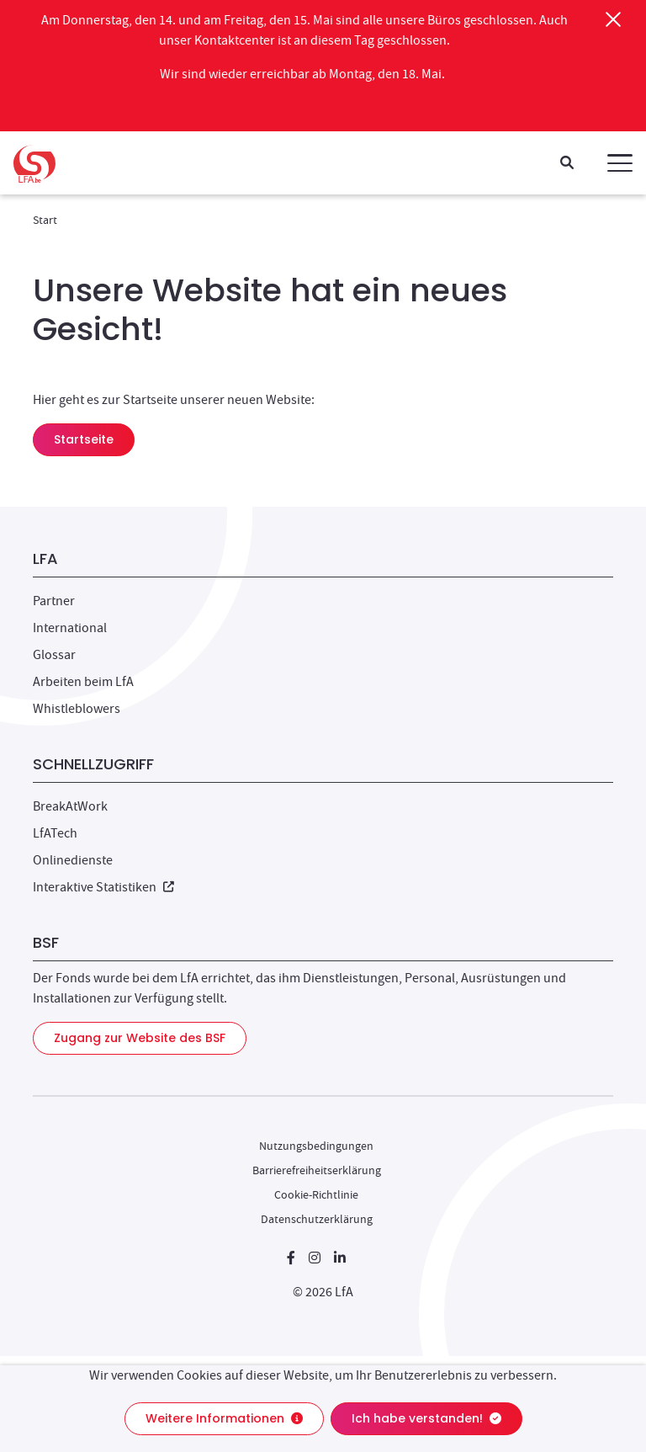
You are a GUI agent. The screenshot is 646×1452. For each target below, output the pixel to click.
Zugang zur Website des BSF (139, 1037)
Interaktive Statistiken (103, 887)
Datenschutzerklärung (317, 1218)
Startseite (84, 439)
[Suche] (567, 163)
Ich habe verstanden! (426, 1418)
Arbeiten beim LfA (83, 681)
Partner (54, 601)
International (70, 628)
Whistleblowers (76, 708)
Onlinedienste (73, 860)
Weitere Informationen (224, 1418)
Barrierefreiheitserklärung (316, 1170)
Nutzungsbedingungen (316, 1145)
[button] (620, 163)
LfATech (55, 833)
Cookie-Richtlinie (316, 1194)
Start (45, 219)
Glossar (54, 654)
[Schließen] (613, 19)
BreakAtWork (70, 806)
